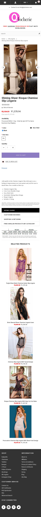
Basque (4, 464)
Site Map (24, 477)
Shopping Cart (39, 2)
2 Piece (4, 467)
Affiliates (24, 459)
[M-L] (4, 138)
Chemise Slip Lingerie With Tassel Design (20, 362)
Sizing (23, 472)
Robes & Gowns (6, 469)
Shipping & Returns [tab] (12, 219)
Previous (3, 67)
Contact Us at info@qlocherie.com (21, 7)
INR (25, 2)
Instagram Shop (6, 477)
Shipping (24, 469)
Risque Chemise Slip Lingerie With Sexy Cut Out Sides (20, 401)
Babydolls (5, 457)
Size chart (36, 128)
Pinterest (4, 168)
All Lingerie (11, 39)
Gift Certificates (6, 488)
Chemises (5, 459)
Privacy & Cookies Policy (29, 464)
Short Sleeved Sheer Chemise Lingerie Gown (20, 322)
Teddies (4, 462)
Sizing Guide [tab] (9, 210)
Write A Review (8, 107)
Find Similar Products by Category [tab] (19, 224)
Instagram (9, 507)
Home (3, 39)
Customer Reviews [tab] (12, 215)
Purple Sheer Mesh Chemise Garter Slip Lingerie (20, 283)
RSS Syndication (6, 490)
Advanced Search (7, 495)
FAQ (3, 493)
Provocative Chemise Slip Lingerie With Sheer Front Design (20, 440)
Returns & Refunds (27, 467)
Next (37, 67)
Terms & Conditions (27, 462)
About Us (24, 457)
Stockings (5, 472)
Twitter (19, 507)
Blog (23, 474)
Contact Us (5, 485)
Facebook (4, 507)
